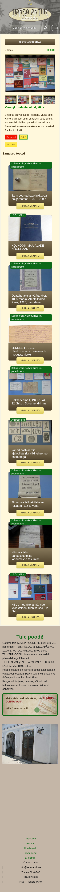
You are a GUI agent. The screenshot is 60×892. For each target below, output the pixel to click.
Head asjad (30, 848)
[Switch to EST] (30, 3)
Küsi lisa (11, 144)
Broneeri (11, 137)
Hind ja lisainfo (30, 206)
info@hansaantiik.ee (30, 867)
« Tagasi (9, 50)
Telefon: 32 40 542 (30, 872)
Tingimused (30, 838)
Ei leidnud (30, 858)
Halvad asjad (30, 853)
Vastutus (30, 843)
